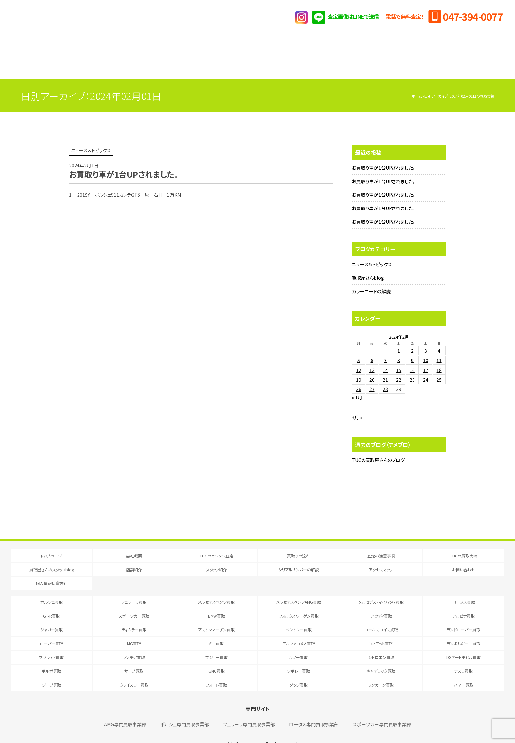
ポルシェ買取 (51, 589)
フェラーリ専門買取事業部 (249, 711)
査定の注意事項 (257, 46)
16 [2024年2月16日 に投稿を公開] (412, 357)
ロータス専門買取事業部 (314, 711)
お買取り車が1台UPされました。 (383, 154)
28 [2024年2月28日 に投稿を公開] (385, 376)
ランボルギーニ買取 (463, 630)
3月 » (357, 404)
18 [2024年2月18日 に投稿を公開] (439, 357)
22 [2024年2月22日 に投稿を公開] (398, 366)
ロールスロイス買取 (381, 616)
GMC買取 (216, 658)
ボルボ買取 (51, 658)
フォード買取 (216, 671)
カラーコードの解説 (371, 278)
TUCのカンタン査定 (51, 46)
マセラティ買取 (51, 644)
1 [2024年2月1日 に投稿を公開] (398, 337)
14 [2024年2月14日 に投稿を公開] (385, 357)
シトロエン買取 (381, 644)
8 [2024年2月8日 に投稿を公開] (398, 347)
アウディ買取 (381, 602)
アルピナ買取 (463, 602)
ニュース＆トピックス (372, 251)
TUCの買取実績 (463, 46)
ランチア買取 (134, 644)
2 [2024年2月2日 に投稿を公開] (412, 337)
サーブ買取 (133, 658)
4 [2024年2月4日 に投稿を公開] (439, 337)
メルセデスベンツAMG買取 (298, 589)
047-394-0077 (473, 16)
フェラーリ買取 (134, 589)
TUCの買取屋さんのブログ (378, 447)
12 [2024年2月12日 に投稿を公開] (358, 357)
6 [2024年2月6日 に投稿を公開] (372, 347)
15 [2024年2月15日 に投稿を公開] (398, 357)
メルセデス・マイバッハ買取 (381, 589)
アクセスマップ (463, 59)
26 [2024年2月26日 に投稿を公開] (358, 376)
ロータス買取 (463, 589)
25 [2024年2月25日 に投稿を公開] (439, 366)
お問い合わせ (463, 556)
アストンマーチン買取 (216, 616)
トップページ (51, 542)
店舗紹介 (154, 59)
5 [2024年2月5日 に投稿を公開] (358, 347)
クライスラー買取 (134, 671)
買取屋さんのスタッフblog (51, 59)
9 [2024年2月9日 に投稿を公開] (412, 347)
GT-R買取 (51, 602)
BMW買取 (216, 602)
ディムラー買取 (134, 616)
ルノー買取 (298, 644)
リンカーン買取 (381, 671)
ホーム (417, 82)
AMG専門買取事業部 (125, 711)
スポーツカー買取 (134, 602)
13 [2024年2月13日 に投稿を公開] (372, 357)
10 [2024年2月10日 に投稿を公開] (425, 347)
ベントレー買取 (299, 616)
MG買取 (134, 630)
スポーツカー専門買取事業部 (382, 711)
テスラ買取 (463, 658)
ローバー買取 (51, 630)
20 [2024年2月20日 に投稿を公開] (372, 366)
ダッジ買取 (298, 671)
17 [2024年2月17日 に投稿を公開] (425, 357)
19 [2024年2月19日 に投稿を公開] (358, 366)
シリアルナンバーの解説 (360, 59)
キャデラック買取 (381, 658)
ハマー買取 (463, 671)
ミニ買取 (216, 630)
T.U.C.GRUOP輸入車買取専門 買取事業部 (93, 19)
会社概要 (134, 542)
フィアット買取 (381, 630)
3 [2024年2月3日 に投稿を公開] (425, 337)
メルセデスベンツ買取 (216, 589)
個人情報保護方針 (51, 570)
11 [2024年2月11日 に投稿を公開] (439, 347)
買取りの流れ (154, 46)
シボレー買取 (298, 658)
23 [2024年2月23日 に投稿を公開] (412, 366)
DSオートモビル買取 (463, 644)
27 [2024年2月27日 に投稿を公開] (372, 376)
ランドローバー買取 (463, 616)
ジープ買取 (51, 671)
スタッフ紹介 (257, 59)
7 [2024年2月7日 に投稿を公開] (385, 347)
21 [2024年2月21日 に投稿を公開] (385, 366)
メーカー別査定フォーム (360, 46)
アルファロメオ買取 (298, 630)
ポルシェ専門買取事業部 (184, 711)
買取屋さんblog (368, 264)
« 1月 (357, 384)
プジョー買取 (216, 644)
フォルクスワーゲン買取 (299, 602)
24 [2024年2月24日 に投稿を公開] (425, 366)
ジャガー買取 (51, 616)
